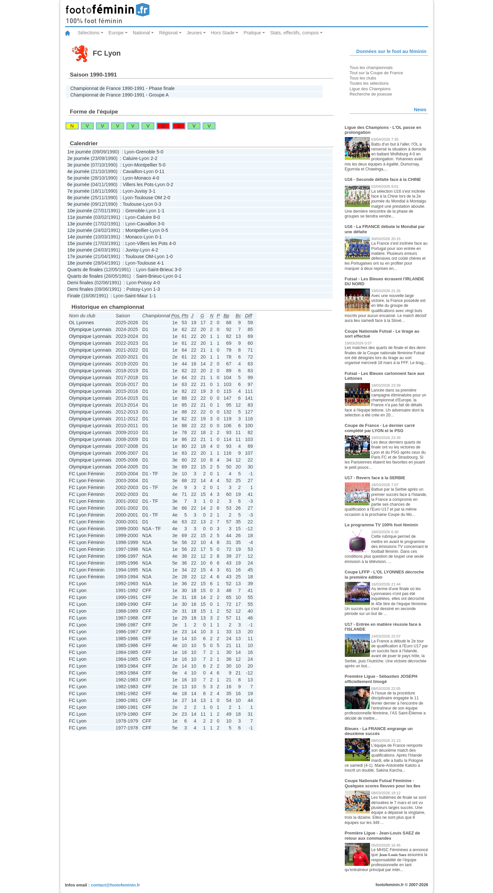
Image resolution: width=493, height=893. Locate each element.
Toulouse (132, 204)
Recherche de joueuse (371, 94)
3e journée (78, 164)
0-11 (160, 171)
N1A (146, 535)
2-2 (153, 158)
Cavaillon (132, 171)
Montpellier (145, 164)
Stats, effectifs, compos (294, 32)
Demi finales (80, 282)
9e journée (78, 204)
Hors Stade (223, 32)
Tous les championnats (371, 67)
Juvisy (141, 191)
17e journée (79, 256)
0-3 (157, 204)
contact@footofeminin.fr (115, 885)
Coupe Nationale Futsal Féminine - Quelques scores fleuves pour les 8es (383, 783)
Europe (116, 32)
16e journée (79, 250)
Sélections (88, 32)
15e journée (79, 243)
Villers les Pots (138, 184)
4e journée (78, 171)
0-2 (170, 184)
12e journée (79, 230)
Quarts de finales (85, 269)
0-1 (158, 236)
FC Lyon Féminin (87, 473)
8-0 (156, 217)
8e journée (78, 197)
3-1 (152, 191)
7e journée (78, 191)
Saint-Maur (136, 295)
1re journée (79, 151)
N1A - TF (151, 528)
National (141, 32)
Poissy (145, 282)
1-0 (169, 256)
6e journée (78, 184)
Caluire (130, 158)
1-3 (156, 289)
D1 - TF (150, 473)
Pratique (252, 32)
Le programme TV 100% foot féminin (381, 524)
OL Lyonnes (81, 322)
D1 (145, 322)
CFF (146, 590)
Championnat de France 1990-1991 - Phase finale (122, 88)
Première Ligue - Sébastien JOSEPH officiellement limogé (381, 679)
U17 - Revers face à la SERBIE (375, 477)
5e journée (78, 178)
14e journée (79, 236)
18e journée (79, 263)
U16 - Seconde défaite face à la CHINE (383, 179)
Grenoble (145, 151)
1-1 (161, 210)
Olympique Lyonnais (90, 329)
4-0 (155, 178)
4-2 (154, 250)
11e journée (79, 217)
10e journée (79, 210)
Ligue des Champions (370, 88)
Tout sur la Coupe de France (376, 72)
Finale (73, 295)
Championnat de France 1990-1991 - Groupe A (119, 94)
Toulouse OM (148, 197)
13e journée (79, 223)
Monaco (142, 178)
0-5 (164, 230)
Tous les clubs (363, 78)
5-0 (160, 151)
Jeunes (194, 32)
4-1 (160, 263)
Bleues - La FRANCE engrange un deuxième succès (379, 731)
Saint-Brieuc (160, 269)
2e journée (78, 158)
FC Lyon (78, 583)
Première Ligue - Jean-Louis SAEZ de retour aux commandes (382, 836)
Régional (168, 32)
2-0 (166, 197)
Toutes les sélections (369, 83)
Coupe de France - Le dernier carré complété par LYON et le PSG (380, 428)
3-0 (161, 223)
